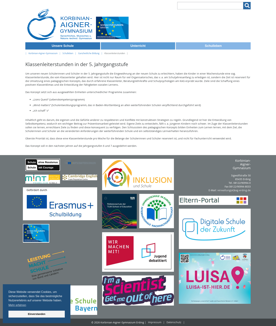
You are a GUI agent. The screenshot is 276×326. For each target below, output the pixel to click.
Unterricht (138, 46)
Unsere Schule (63, 46)
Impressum (154, 322)
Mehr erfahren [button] (17, 305)
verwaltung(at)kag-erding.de (234, 190)
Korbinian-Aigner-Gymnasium (43, 53)
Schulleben (213, 46)
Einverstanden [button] (36, 314)
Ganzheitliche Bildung (88, 53)
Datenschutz (174, 322)
